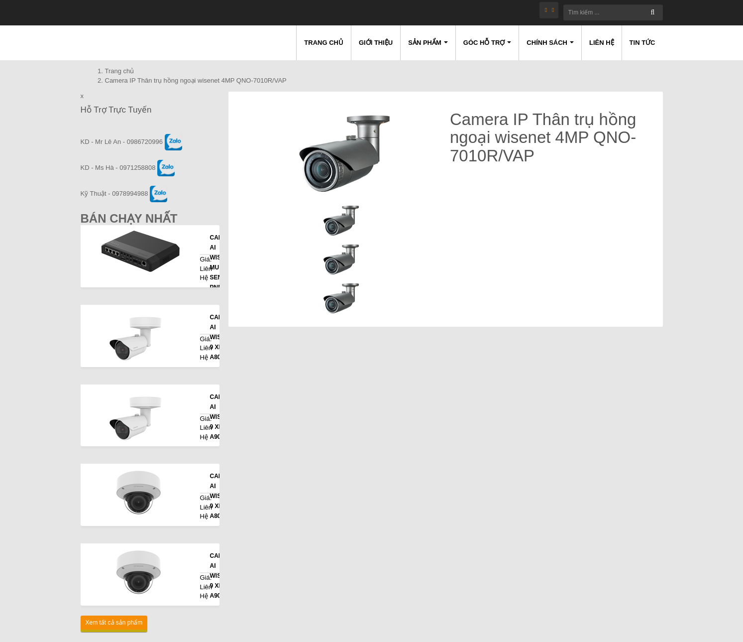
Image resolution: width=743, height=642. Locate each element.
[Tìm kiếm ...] (613, 12)
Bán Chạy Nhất (129, 218)
